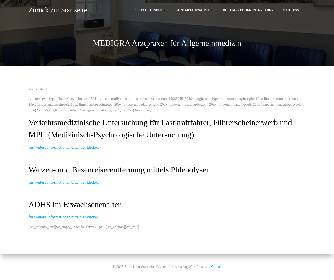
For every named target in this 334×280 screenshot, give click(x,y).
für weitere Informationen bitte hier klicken (64, 147)
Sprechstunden (151, 10)
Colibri (216, 267)
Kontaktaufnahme (195, 10)
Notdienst (292, 10)
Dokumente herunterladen (248, 10)
